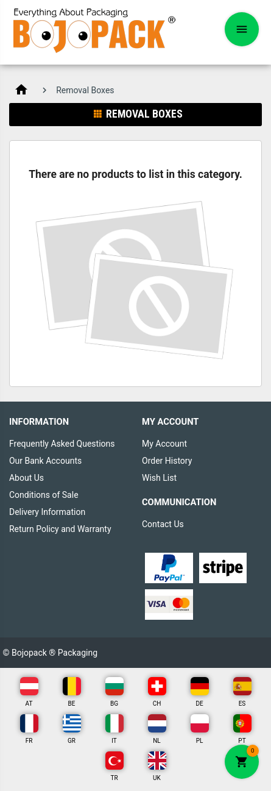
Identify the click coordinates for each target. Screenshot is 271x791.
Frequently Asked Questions (62, 444)
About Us (26, 478)
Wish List (159, 478)
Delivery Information (47, 512)
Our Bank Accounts (45, 461)
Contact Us (163, 524)
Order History (167, 461)
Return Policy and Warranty (60, 529)
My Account (164, 444)
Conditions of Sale (44, 495)
